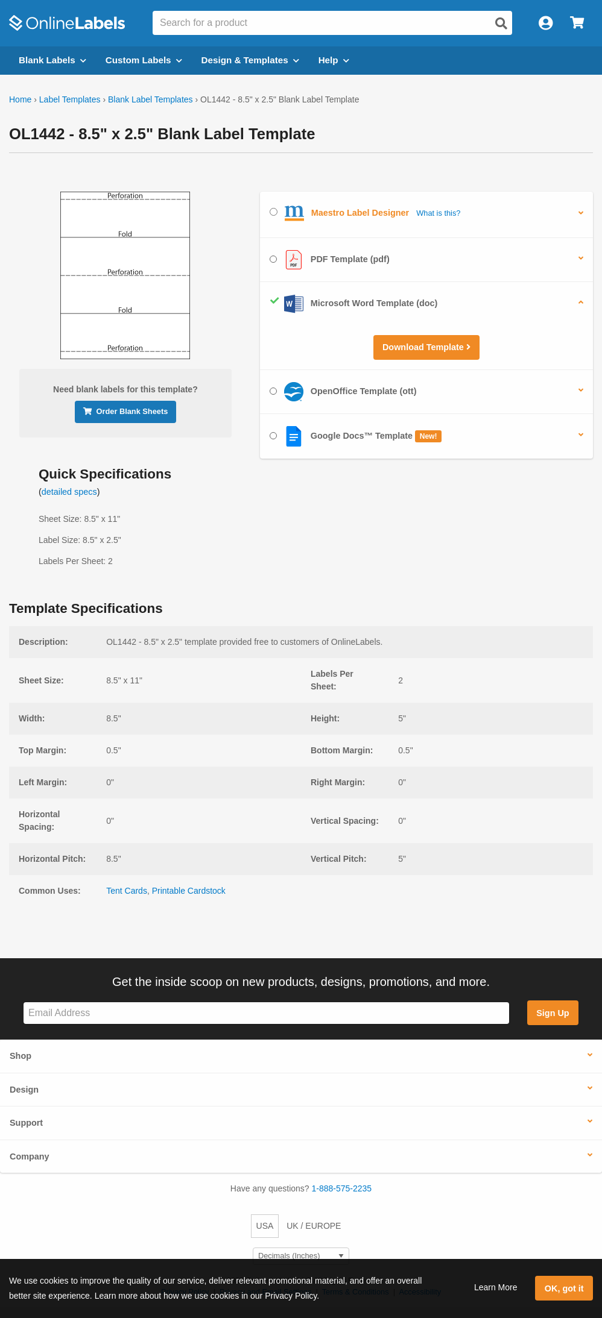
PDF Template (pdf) (330, 259)
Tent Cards (126, 891)
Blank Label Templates (150, 99)
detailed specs (69, 492)
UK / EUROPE (314, 1226)
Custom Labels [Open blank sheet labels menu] (144, 60)
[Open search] (501, 23)
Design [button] (24, 1089)
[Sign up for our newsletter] (266, 1013)
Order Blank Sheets (125, 411)
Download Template (426, 347)
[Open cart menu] (577, 23)
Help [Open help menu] (333, 60)
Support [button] (26, 1123)
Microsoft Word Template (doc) (354, 303)
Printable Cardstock (189, 891)
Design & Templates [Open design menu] (250, 60)
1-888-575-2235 (342, 1188)
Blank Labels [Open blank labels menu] (52, 60)
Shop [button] (20, 1056)
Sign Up (552, 1013)
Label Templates (70, 99)
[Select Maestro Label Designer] (273, 212)
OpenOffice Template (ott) (343, 391)
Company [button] (29, 1156)
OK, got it (564, 1288)
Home (20, 99)
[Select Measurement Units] (301, 1256)
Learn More (496, 1287)
